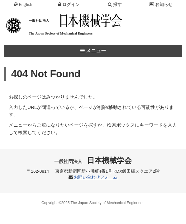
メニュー (93, 50)
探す (115, 4)
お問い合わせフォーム (95, 177)
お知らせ (161, 4)
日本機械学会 (93, 160)
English (23, 4)
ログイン (69, 4)
